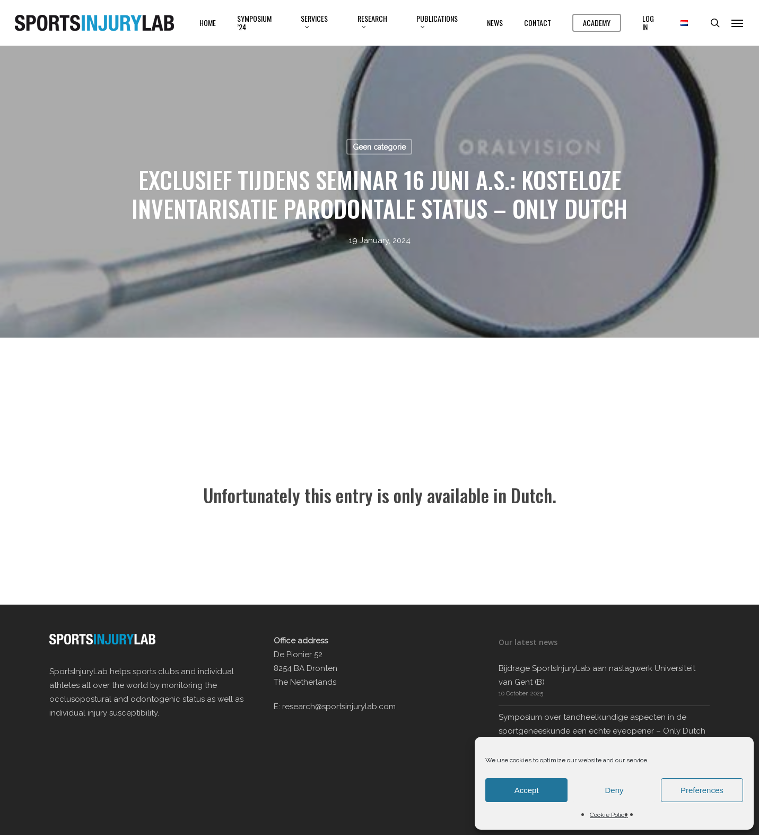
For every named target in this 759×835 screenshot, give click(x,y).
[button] (737, 23)
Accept (526, 790)
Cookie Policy (609, 815)
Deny (614, 790)
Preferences (702, 790)
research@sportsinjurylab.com (339, 706)
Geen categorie (379, 147)
